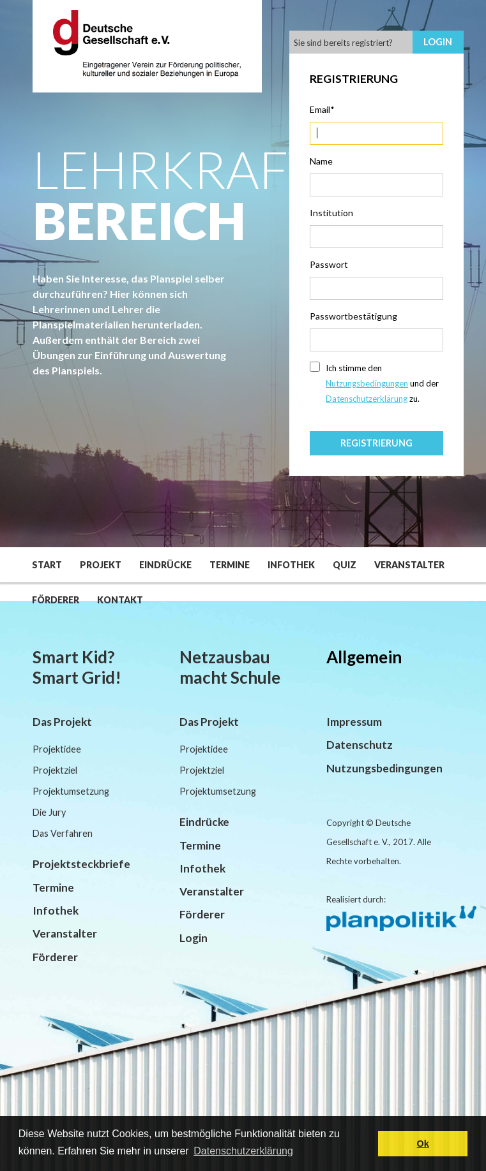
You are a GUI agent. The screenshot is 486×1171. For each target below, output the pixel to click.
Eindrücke (165, 564)
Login (437, 41)
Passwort (329, 264)
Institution (331, 212)
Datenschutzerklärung (366, 399)
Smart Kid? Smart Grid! (77, 667)
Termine (229, 564)
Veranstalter (409, 564)
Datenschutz (359, 744)
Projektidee (57, 749)
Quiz (344, 564)
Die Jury (49, 812)
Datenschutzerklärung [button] (243, 1150)
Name (321, 161)
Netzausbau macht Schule (229, 667)
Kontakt (120, 599)
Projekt (100, 564)
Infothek (291, 564)
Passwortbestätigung (353, 316)
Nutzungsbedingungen (367, 383)
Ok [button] (423, 1143)
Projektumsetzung (71, 791)
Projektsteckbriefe (81, 864)
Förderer (55, 599)
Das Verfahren (63, 833)
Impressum (354, 721)
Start (47, 564)
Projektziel (55, 770)
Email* (322, 109)
